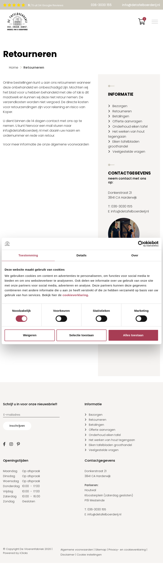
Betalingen (120, 116)
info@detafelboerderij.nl (141, 5)
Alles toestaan (133, 335)
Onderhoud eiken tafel (130, 126)
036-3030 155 (101, 5)
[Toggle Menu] (155, 21)
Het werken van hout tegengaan (112, 440)
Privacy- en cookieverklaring (127, 550)
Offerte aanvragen (127, 121)
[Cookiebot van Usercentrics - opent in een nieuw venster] (140, 244)
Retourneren (122, 111)
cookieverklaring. (76, 295)
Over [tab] (134, 255)
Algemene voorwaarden (77, 550)
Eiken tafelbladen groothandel (123, 144)
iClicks (24, 553)
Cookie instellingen (89, 555)
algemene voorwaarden (70, 144)
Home (13, 67)
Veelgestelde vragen (128, 151)
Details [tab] (82, 255)
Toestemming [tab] (28, 255)
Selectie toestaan (81, 335)
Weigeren (29, 335)
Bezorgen (119, 106)
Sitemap (100, 550)
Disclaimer (68, 555)
